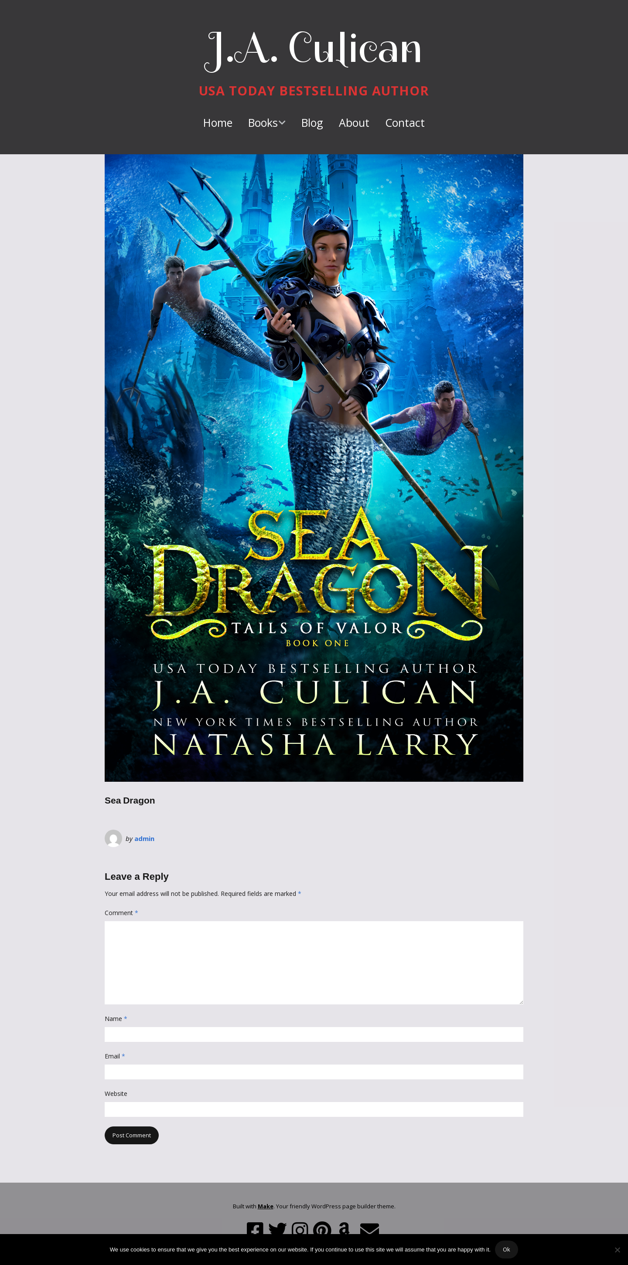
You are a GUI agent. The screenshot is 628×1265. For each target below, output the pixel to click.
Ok (506, 1249)
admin (144, 838)
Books (263, 122)
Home (217, 122)
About (354, 122)
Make (265, 1206)
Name (116, 1018)
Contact (405, 122)
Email (115, 1056)
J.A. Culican (314, 47)
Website (116, 1093)
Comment (121, 913)
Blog (312, 122)
